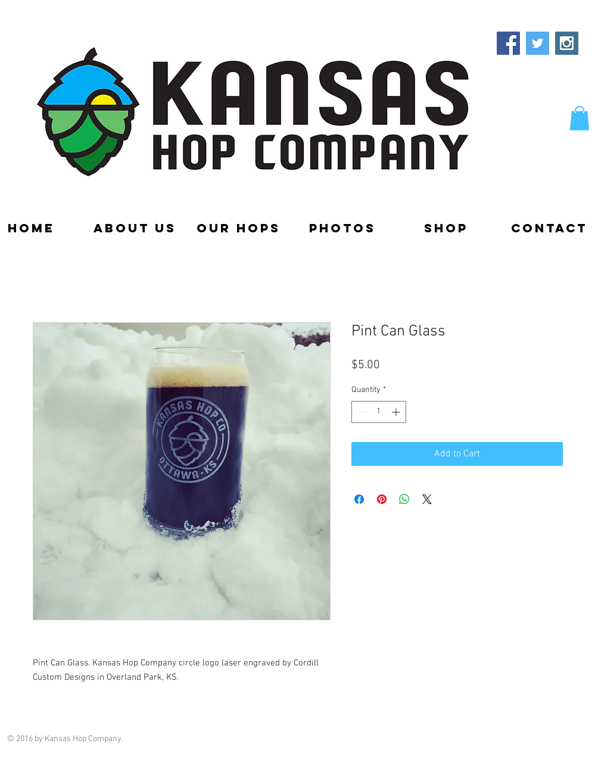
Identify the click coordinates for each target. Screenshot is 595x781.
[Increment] (397, 412)
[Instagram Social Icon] (566, 43)
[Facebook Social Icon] (508, 43)
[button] (579, 118)
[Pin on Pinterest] (382, 499)
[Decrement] (360, 412)
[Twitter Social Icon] (537, 43)
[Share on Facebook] (359, 499)
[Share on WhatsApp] (404, 499)
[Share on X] (427, 499)
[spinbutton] (379, 412)
